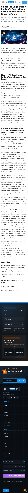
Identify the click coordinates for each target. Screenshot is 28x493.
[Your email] (10, 379)
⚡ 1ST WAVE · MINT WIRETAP (14, 474)
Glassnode (19, 83)
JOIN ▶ (21, 379)
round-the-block (7, 407)
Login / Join (7, 452)
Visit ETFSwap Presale (7, 285)
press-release (7, 424)
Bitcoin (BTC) (5, 102)
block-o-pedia (7, 421)
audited (3, 249)
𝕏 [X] (3, 396)
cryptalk (6, 411)
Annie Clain (8, 26)
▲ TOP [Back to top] (5, 489)
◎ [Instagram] (17, 396)
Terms (5, 442)
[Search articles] (19, 2)
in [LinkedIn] (11, 396)
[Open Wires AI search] (25, 490)
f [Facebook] (14, 396)
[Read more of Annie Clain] (3, 27)
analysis (6, 414)
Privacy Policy (7, 438)
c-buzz (5, 404)
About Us (6, 432)
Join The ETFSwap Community (9, 289)
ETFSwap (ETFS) (14, 60)
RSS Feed (6, 448)
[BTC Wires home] (9, 2)
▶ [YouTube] (7, 396)
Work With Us (7, 435)
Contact (5, 445)
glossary (6, 417)
